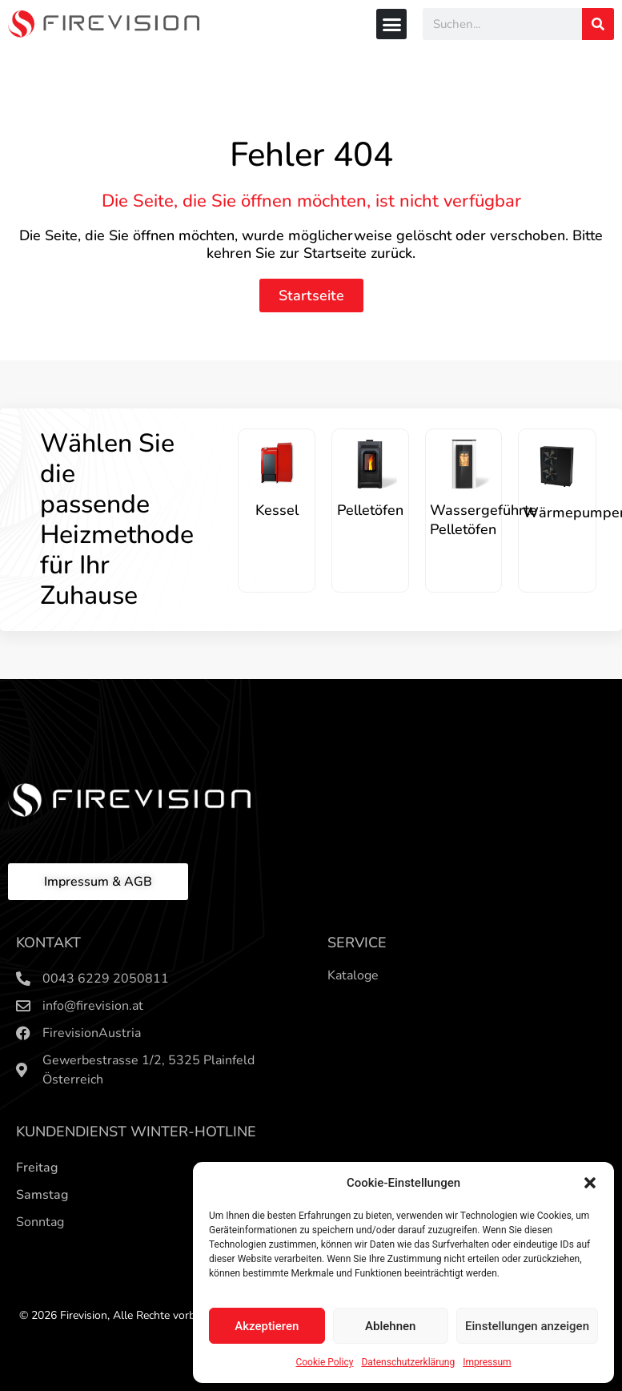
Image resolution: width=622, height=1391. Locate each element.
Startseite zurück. (359, 253)
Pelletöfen (370, 510)
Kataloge (353, 975)
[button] (590, 1183)
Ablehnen (390, 1326)
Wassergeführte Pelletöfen (483, 520)
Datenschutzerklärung (408, 1362)
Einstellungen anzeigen (527, 1326)
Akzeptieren (267, 1326)
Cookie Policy (324, 1362)
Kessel (277, 510)
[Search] (598, 24)
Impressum (487, 1362)
